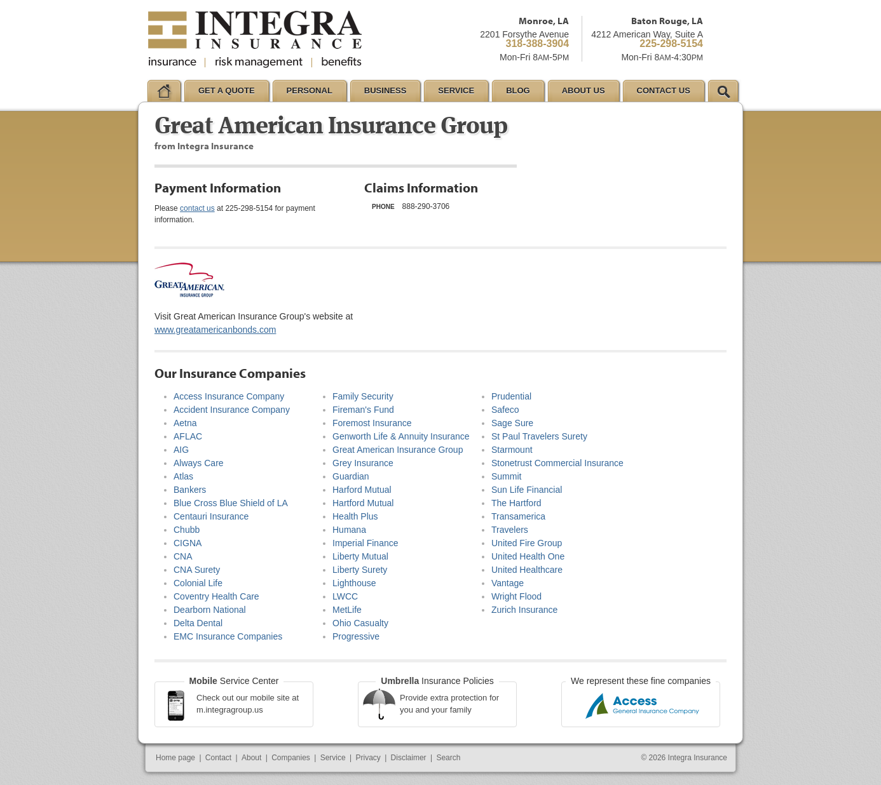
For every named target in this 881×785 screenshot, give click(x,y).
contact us (197, 208)
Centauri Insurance (211, 516)
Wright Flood (516, 596)
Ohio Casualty (360, 623)
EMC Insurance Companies (228, 636)
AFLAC (188, 436)
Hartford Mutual (362, 503)
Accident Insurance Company (232, 410)
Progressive (355, 636)
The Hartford (516, 503)
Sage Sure (512, 423)
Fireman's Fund (363, 410)
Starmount (512, 450)
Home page (175, 757)
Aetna (185, 423)
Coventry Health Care (216, 596)
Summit (506, 476)
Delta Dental (198, 623)
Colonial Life (198, 583)
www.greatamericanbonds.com (215, 330)
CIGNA (187, 543)
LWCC (345, 596)
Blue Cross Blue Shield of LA (231, 503)
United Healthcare (527, 570)
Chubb (187, 530)
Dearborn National (210, 610)
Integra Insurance (697, 757)
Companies (290, 757)
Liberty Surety (359, 570)
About (251, 757)
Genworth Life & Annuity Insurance (401, 436)
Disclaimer (409, 757)
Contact (218, 757)
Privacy (367, 757)
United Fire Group (526, 543)
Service (333, 757)
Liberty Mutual (360, 556)
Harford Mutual (362, 490)
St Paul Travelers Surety (539, 436)
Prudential (511, 396)
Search (448, 757)
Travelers (509, 530)
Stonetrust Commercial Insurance (557, 463)
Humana (349, 530)
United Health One (527, 556)
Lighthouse (354, 583)
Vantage (507, 583)
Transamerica (518, 516)
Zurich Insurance (524, 610)
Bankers (190, 490)
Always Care (199, 463)
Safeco (505, 410)
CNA (183, 556)
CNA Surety (197, 570)
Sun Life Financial (526, 490)
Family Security (362, 396)
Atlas (183, 476)
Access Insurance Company (229, 396)
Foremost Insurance (372, 423)
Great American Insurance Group (397, 450)
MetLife (347, 610)
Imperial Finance (365, 543)
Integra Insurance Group (255, 39)
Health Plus (355, 516)
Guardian (350, 476)
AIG (181, 450)
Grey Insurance (362, 463)
